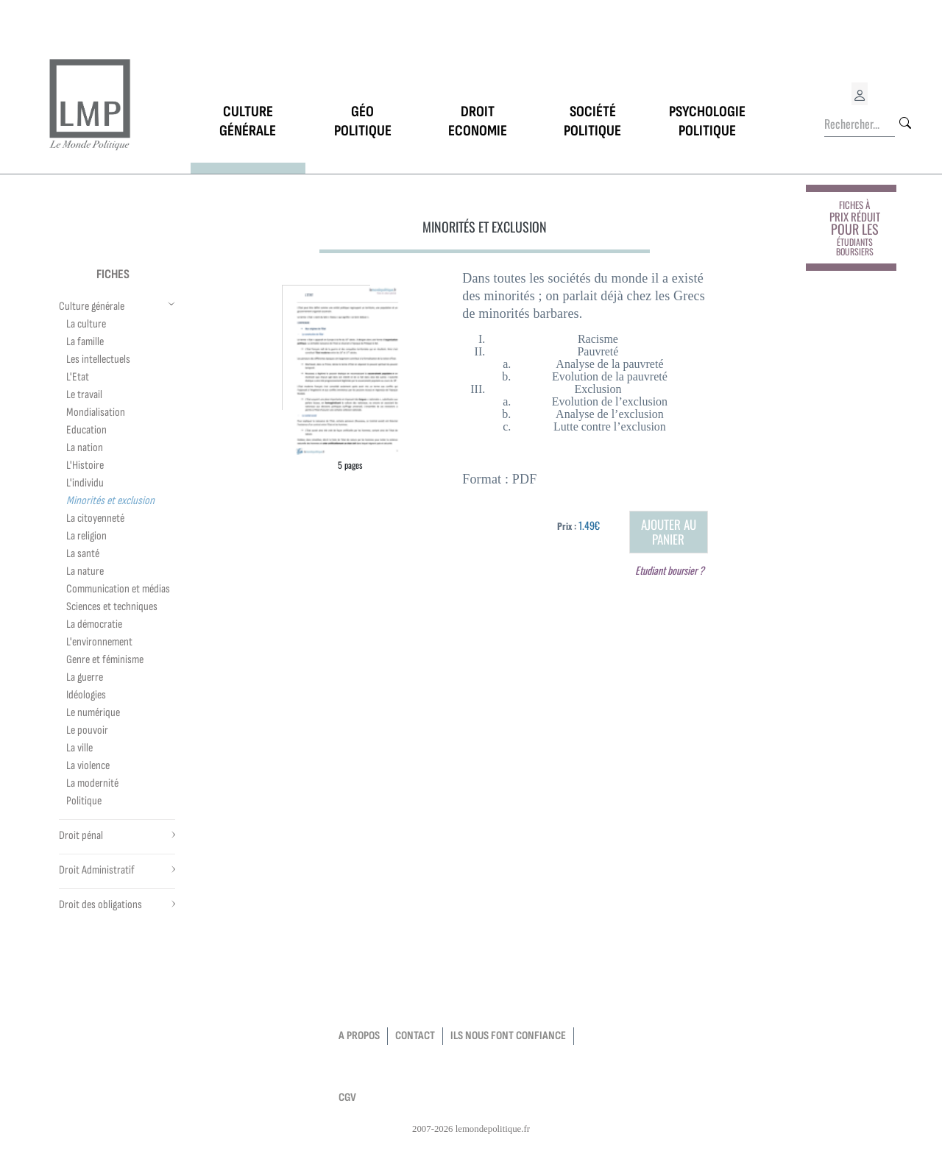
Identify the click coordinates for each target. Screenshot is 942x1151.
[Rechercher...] (859, 124)
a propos (359, 1036)
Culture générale (91, 307)
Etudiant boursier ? (669, 570)
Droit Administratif (97, 870)
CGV (347, 1098)
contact (415, 1036)
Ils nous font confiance (508, 1036)
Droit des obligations (100, 905)
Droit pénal (81, 836)
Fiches (113, 274)
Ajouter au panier (668, 531)
